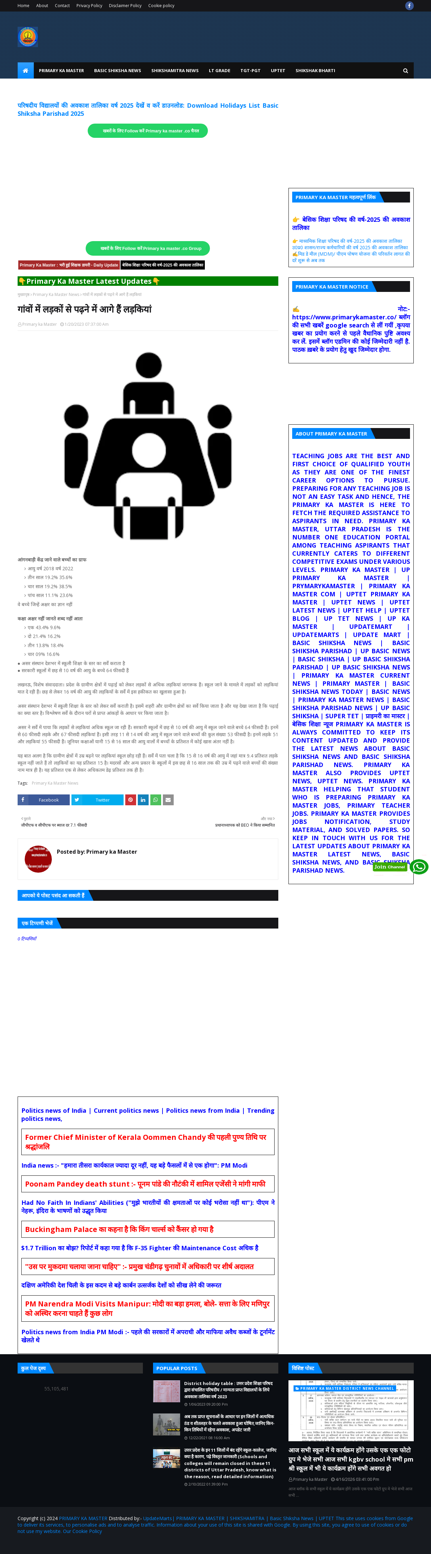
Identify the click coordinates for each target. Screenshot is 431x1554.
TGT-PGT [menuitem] (250, 70)
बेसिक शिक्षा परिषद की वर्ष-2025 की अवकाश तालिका (162, 265)
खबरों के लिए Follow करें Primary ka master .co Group (151, 248)
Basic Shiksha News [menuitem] (117, 70)
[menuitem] (26, 70)
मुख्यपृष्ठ (23, 294)
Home (23, 5)
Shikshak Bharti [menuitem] (315, 70)
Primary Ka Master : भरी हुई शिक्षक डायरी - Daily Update (69, 265)
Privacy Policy (89, 5)
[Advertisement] (148, 189)
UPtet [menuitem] (278, 70)
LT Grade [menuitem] (219, 70)
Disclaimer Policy (125, 5)
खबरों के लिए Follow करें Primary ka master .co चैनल (151, 131)
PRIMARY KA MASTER (83, 1518)
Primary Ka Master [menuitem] (61, 70)
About (42, 5)
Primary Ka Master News (56, 294)
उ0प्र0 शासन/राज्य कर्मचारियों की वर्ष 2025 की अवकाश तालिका (350, 247)
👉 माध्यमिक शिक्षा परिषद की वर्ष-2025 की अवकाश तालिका (347, 241)
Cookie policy (161, 5)
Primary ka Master (39, 324)
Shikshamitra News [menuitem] (175, 70)
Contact (62, 5)
